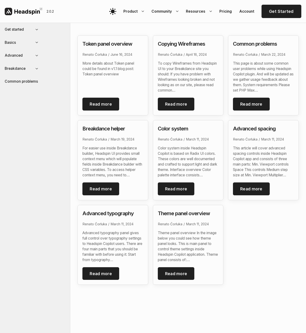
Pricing (225, 11)
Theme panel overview (184, 214)
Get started (14, 29)
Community (161, 11)
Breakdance (15, 68)
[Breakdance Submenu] (38, 68)
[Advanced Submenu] (38, 55)
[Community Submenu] (178, 11)
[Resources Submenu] (211, 11)
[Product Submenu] (144, 11)
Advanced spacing (254, 129)
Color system (173, 129)
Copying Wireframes (181, 44)
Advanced (14, 55)
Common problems (21, 81)
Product (130, 11)
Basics (10, 42)
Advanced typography (108, 214)
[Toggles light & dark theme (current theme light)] (113, 11)
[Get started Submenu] (38, 29)
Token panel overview (107, 44)
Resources (195, 11)
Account (246, 11)
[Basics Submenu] (38, 42)
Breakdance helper (103, 129)
